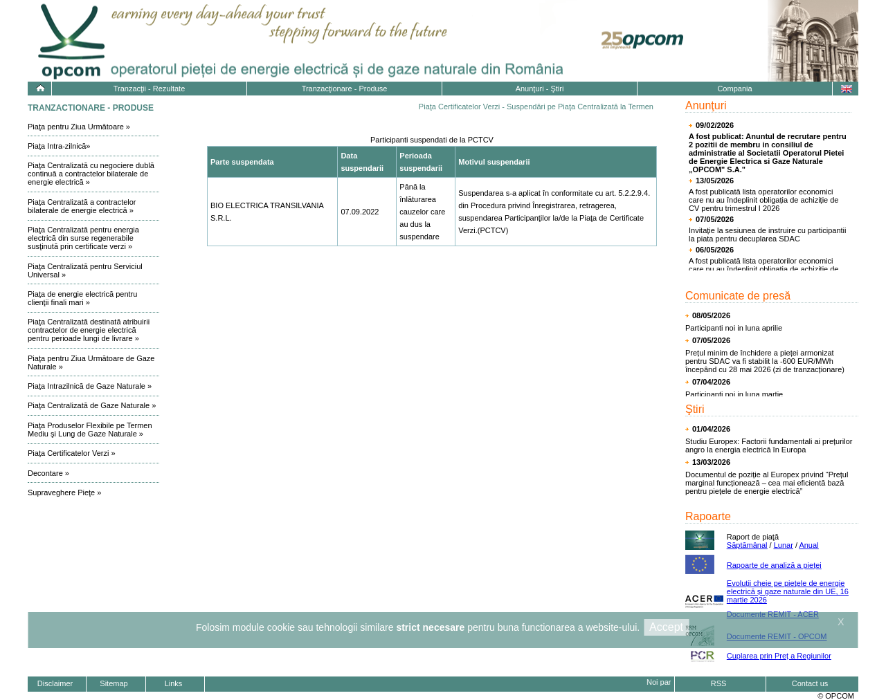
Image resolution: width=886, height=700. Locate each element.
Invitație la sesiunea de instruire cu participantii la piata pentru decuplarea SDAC (767, 234)
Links (174, 683)
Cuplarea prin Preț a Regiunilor (779, 656)
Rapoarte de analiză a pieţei (774, 565)
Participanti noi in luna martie (734, 394)
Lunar (783, 545)
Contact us (810, 683)
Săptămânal (747, 545)
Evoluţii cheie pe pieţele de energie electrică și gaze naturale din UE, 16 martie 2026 (788, 591)
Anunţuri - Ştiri (540, 88)
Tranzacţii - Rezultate (150, 88)
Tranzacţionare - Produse (345, 88)
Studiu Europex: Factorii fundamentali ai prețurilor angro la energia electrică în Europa (769, 445)
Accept (666, 627)
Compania (734, 88)
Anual (808, 545)
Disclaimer (55, 683)
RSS (719, 683)
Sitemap (113, 683)
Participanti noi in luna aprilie (733, 328)
